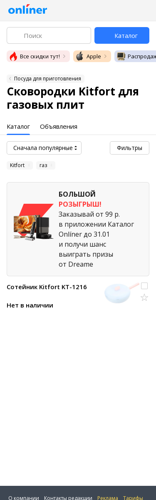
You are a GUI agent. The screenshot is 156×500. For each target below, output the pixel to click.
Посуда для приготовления (47, 78)
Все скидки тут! (34, 56)
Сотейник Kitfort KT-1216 (47, 286)
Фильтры (129, 148)
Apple (88, 56)
